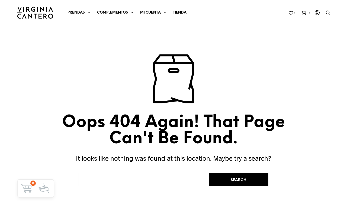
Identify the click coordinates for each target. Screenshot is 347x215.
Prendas (76, 12)
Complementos (112, 12)
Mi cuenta (150, 12)
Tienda (180, 12)
